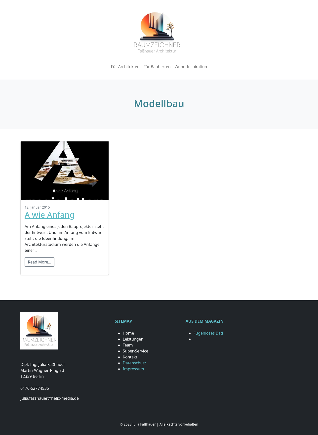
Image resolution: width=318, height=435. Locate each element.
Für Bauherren (157, 66)
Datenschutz (134, 363)
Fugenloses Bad (208, 333)
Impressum (133, 369)
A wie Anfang (50, 214)
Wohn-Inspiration (191, 66)
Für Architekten (125, 66)
